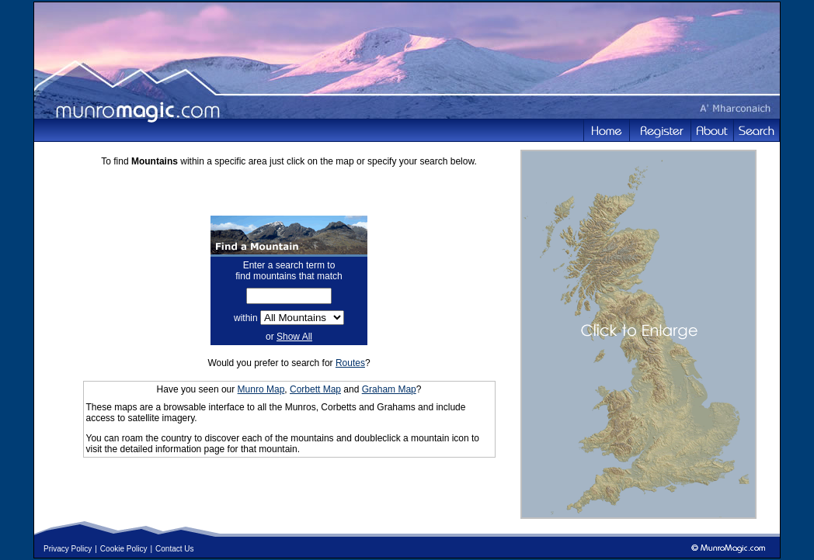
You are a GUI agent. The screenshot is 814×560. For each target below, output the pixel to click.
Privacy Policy (67, 548)
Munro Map (261, 389)
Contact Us (174, 548)
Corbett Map (315, 389)
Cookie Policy (124, 548)
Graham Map (389, 389)
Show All (294, 336)
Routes (350, 363)
